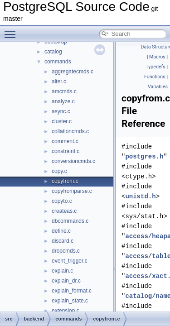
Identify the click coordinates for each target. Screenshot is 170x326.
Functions (154, 77)
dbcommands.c (70, 221)
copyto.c (62, 201)
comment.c (65, 141)
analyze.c (63, 101)
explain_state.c (70, 300)
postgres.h (144, 156)
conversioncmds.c (73, 161)
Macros (157, 57)
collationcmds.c (70, 131)
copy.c (59, 171)
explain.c (62, 271)
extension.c (65, 310)
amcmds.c (64, 91)
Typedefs (155, 67)
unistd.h (140, 196)
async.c (61, 111)
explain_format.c (72, 291)
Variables (158, 87)
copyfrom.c (65, 181)
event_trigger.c (69, 261)
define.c (61, 231)
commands (57, 61)
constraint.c (65, 151)
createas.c (64, 211)
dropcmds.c (66, 251)
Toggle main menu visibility (12, 30)
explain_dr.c (66, 281)
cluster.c (62, 121)
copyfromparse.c (72, 191)
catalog (53, 51)
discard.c (62, 241)
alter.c (59, 81)
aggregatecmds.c (72, 71)
